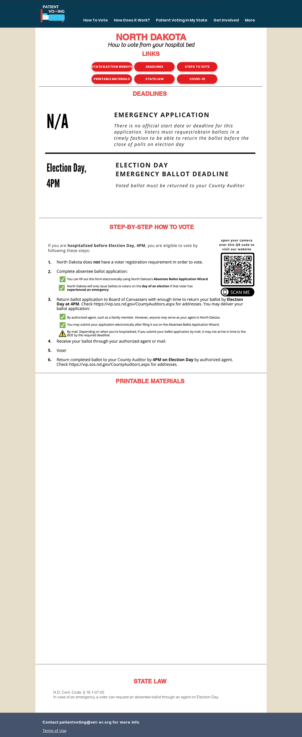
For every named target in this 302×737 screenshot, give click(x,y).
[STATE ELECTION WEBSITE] (112, 67)
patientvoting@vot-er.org (85, 722)
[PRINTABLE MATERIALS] (112, 79)
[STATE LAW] (154, 79)
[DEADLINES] (154, 67)
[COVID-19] (197, 79)
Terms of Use (54, 730)
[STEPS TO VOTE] (197, 67)
